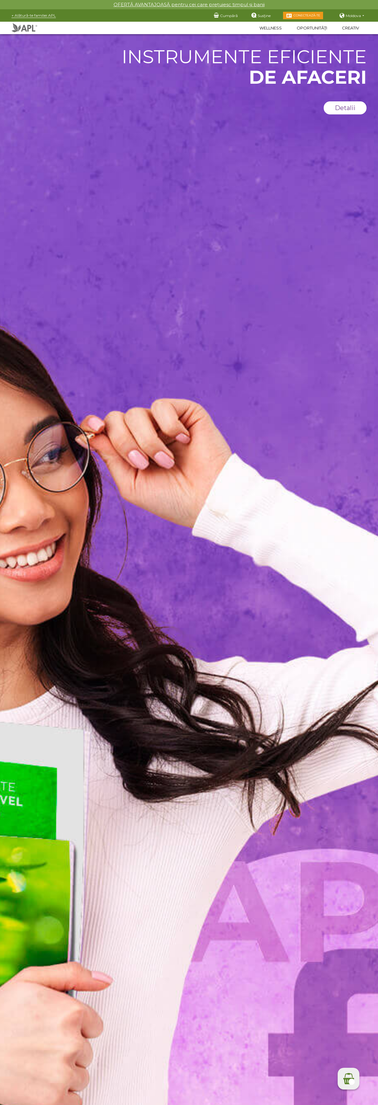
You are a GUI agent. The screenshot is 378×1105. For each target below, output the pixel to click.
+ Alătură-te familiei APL (33, 15)
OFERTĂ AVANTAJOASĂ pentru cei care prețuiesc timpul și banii (189, 4)
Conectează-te (307, 15)
